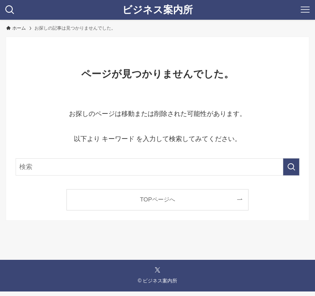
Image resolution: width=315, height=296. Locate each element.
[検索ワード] (157, 167)
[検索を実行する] (291, 167)
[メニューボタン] (305, 10)
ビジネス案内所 (157, 10)
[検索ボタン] (10, 10)
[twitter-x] (157, 270)
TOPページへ (157, 199)
